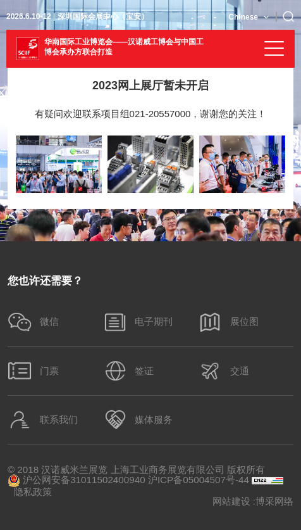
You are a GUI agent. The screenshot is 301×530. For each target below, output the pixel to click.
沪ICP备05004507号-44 (198, 479)
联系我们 (43, 419)
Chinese (243, 17)
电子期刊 (138, 322)
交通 (223, 370)
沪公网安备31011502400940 (76, 480)
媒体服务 (138, 419)
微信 (33, 322)
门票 (33, 370)
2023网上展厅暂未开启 (150, 85)
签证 (128, 370)
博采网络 (274, 501)
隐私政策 (33, 491)
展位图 (228, 322)
